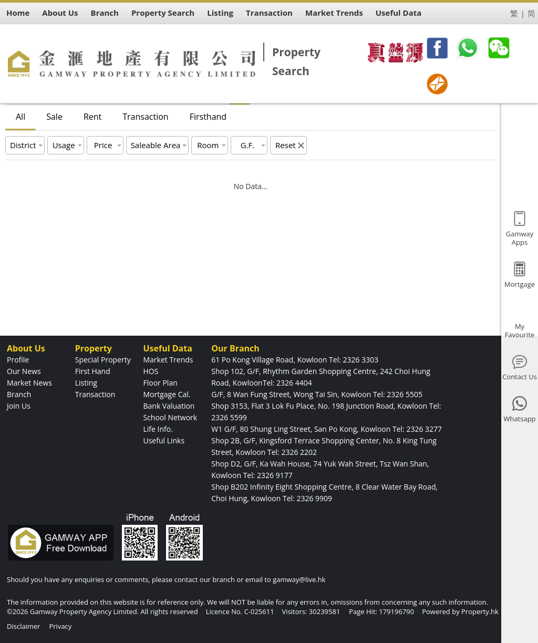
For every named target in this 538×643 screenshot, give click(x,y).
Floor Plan (160, 383)
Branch (19, 394)
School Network (170, 417)
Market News (29, 383)
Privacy (60, 626)
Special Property (103, 360)
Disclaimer (23, 626)
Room (208, 145)
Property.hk (480, 611)
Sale (54, 116)
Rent (92, 116)
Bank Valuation (168, 406)
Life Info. (157, 429)
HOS (150, 371)
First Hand (92, 371)
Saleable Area (156, 145)
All (20, 116)
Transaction (145, 116)
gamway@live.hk (299, 579)
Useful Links (163, 440)
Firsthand (208, 116)
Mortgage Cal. (166, 394)
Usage (64, 145)
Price (103, 145)
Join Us (18, 406)
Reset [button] (285, 145)
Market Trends (168, 360)
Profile (18, 360)
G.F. (248, 145)
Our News (24, 371)
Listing (86, 383)
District (23, 145)
